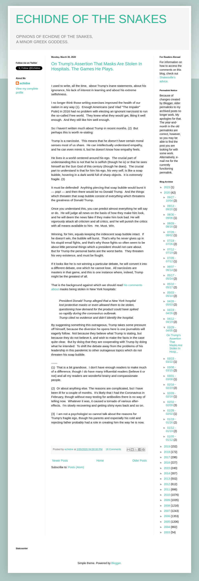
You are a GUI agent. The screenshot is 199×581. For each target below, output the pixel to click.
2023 (167, 187)
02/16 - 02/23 (171, 386)
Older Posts (139, 460)
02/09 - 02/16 (171, 395)
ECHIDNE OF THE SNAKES (91, 19)
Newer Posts (60, 460)
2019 (167, 446)
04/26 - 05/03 (171, 303)
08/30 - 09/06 (171, 216)
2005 (167, 521)
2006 (167, 516)
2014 (167, 473)
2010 (167, 494)
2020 (167, 192)
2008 (167, 505)
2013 (167, 478)
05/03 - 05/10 (171, 294)
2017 (167, 457)
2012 (167, 484)
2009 (167, 500)
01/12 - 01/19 (171, 429)
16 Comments (113, 449)
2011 (167, 489)
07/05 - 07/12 (171, 259)
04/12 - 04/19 (171, 320)
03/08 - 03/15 (171, 369)
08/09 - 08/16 (171, 225)
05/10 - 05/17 (171, 285)
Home (100, 460)
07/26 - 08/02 (171, 233)
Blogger (116, 563)
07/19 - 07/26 (171, 242)
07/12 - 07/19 (171, 251)
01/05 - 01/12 (171, 438)
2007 (167, 510)
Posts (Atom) (76, 467)
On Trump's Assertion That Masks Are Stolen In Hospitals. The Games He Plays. (96, 66)
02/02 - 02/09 (171, 403)
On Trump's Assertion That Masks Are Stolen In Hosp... (174, 343)
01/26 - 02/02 (171, 412)
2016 (167, 462)
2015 (167, 468)
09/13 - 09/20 (171, 207)
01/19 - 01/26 (171, 421)
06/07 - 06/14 (171, 268)
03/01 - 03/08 (171, 377)
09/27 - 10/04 (171, 199)
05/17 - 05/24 (171, 277)
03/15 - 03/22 (171, 360)
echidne (69, 449)
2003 (167, 532)
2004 (167, 527)
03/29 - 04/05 (171, 329)
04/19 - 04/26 (171, 311)
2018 (167, 451)
